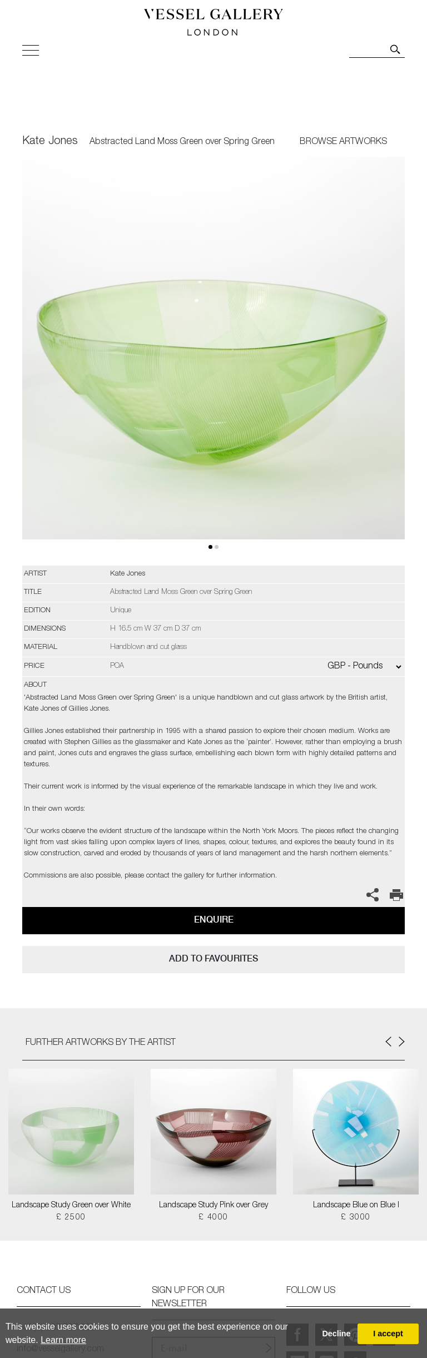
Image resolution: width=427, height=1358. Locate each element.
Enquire (214, 919)
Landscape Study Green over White (71, 1206)
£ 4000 (213, 1218)
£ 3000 (355, 1218)
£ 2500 (71, 1218)
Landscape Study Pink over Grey (213, 1206)
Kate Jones (50, 141)
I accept (388, 1333)
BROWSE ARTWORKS (343, 142)
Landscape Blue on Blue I (356, 1206)
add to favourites (213, 958)
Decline (336, 1333)
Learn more (63, 1340)
